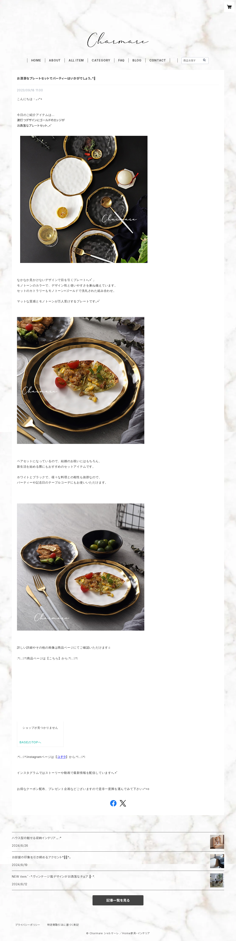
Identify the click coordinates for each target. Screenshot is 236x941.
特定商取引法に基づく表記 (63, 924)
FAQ (121, 60)
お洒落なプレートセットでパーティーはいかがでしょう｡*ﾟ (56, 78)
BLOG (137, 60)
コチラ (61, 757)
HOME (36, 60)
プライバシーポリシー (27, 924)
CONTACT (157, 60)
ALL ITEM (76, 60)
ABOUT (55, 60)
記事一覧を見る (118, 900)
